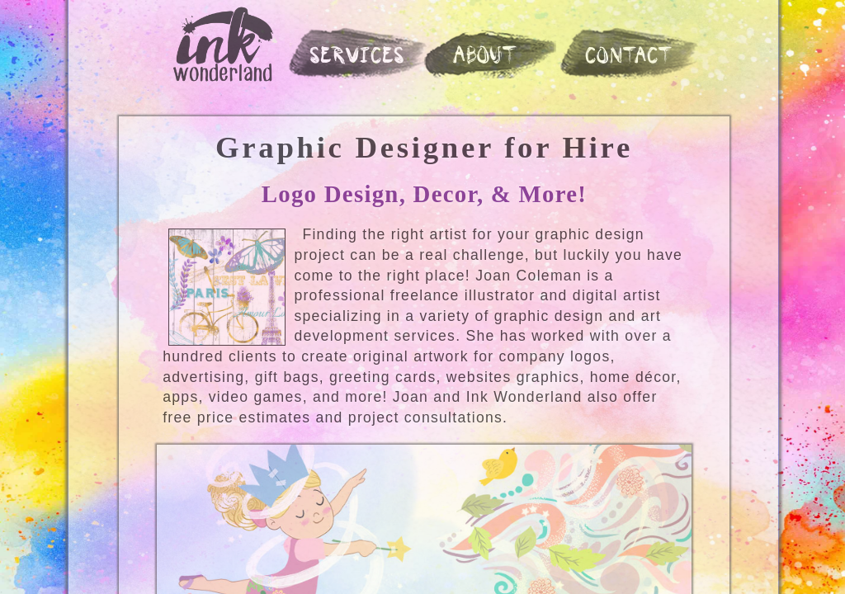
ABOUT (486, 57)
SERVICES (358, 57)
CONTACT (630, 57)
